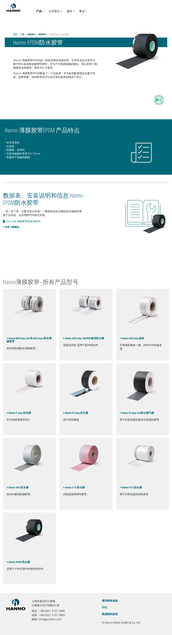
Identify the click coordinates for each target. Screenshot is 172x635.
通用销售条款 (110, 600)
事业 (82, 11)
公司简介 (54, 11)
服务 (69, 11)
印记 (104, 607)
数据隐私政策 (110, 614)
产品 (39, 11)
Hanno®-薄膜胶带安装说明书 (23, 221)
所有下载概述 (11, 227)
